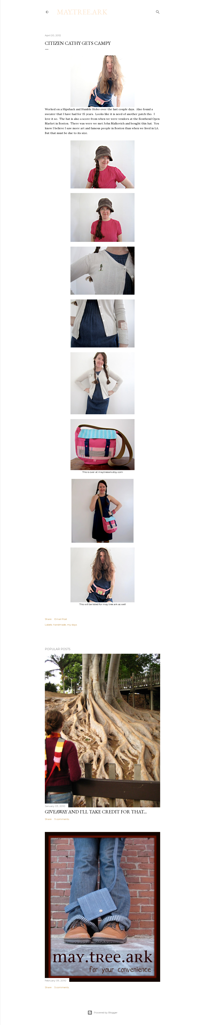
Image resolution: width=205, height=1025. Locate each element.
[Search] (157, 11)
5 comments (61, 987)
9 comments (61, 819)
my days (72, 624)
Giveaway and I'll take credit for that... (96, 812)
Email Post (60, 619)
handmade (59, 624)
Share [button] (48, 619)
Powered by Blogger (102, 1012)
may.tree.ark (82, 12)
